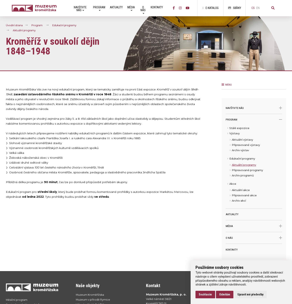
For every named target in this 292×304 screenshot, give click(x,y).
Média (254, 226)
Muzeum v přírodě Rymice (93, 299)
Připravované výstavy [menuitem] (246, 145)
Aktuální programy (24, 30)
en (258, 8)
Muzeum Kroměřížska (90, 294)
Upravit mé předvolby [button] (250, 294)
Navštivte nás (254, 108)
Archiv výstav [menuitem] (240, 150)
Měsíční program (16, 299)
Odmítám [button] (224, 294)
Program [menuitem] (99, 9)
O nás (254, 238)
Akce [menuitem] (232, 183)
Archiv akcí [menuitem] (239, 200)
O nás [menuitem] (143, 10)
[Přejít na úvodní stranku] (37, 287)
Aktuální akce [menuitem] (241, 190)
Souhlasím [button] (205, 294)
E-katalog (210, 8)
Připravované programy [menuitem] (247, 170)
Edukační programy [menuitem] (242, 158)
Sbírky (234, 8)
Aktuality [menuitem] (116, 7)
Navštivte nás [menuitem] (80, 9)
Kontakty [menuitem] (157, 7)
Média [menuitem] (131, 9)
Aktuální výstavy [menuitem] (242, 139)
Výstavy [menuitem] (234, 133)
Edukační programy (64, 25)
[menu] (254, 167)
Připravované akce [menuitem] (244, 195)
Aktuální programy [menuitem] (244, 164)
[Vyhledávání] (273, 8)
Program (37, 25)
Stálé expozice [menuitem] (239, 128)
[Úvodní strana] (23, 8)
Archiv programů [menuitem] (243, 175)
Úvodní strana (14, 25)
